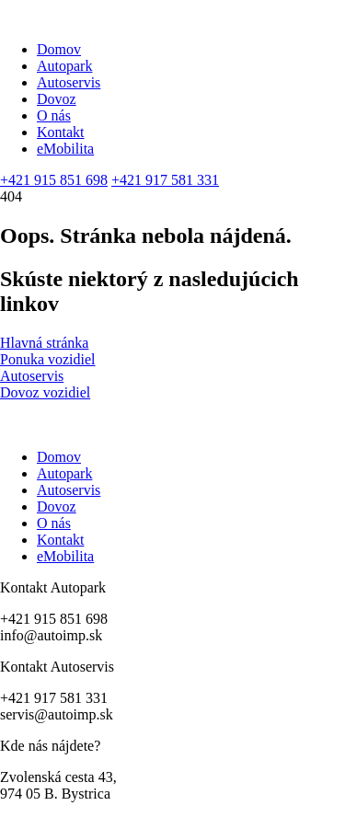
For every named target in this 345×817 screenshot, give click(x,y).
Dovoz (56, 99)
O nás (54, 115)
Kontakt (61, 132)
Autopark (64, 66)
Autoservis (68, 82)
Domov (59, 49)
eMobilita (65, 148)
